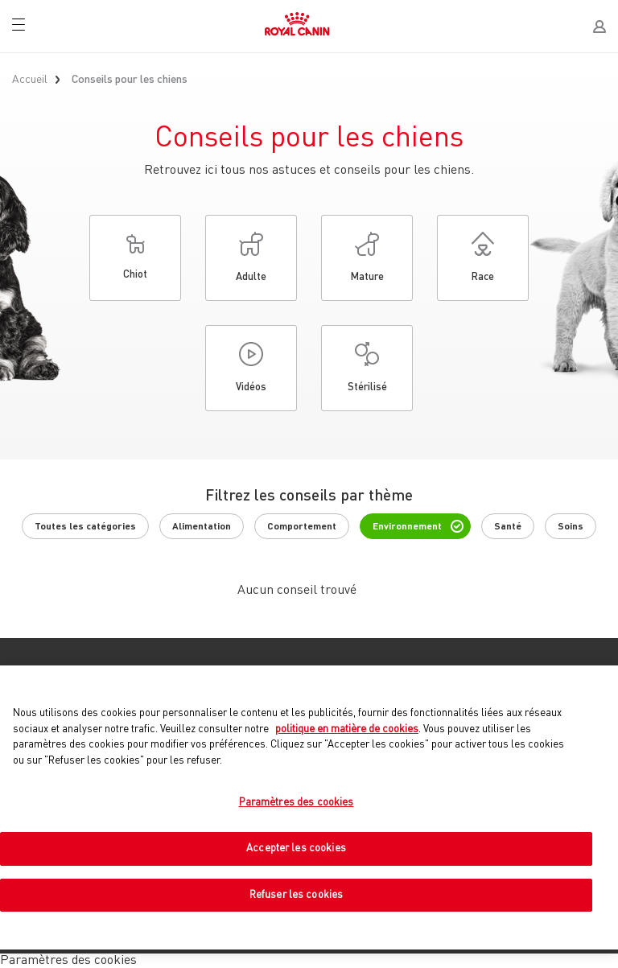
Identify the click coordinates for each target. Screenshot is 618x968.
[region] (309, 807)
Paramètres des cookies (296, 802)
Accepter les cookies (296, 848)
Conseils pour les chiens (129, 79)
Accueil (29, 79)
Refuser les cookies (296, 895)
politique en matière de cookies (346, 729)
